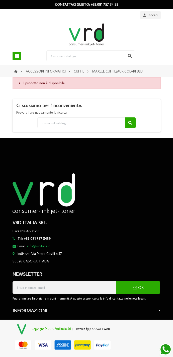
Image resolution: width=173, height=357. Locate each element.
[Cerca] (90, 55)
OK (138, 287)
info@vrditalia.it (38, 246)
